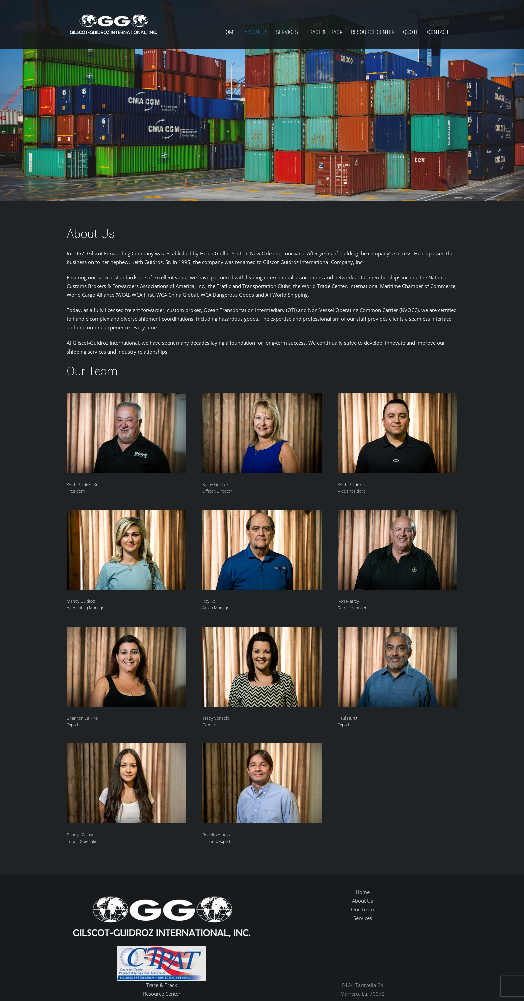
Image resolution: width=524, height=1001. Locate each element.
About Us (362, 900)
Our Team (362, 909)
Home (363, 892)
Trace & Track (161, 985)
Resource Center (161, 993)
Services (362, 918)
